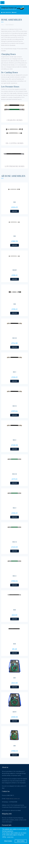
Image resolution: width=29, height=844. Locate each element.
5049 (14, 643)
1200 (14, 202)
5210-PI (14, 711)
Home (2, 24)
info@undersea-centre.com (13, 798)
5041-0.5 (14, 338)
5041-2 (14, 440)
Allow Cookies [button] (21, 841)
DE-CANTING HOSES (14, 143)
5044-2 (14, 575)
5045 (14, 609)
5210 (14, 677)
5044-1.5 (14, 541)
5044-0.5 (14, 474)
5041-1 (14, 372)
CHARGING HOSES (14, 120)
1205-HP (14, 270)
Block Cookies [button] (8, 841)
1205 (14, 236)
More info (14, 211)
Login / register (6, 12)
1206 (14, 304)
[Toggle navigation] (2, 2)
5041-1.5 (14, 406)
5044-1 (14, 507)
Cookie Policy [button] (10, 837)
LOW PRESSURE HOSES (14, 166)
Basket (14, 12)
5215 (14, 745)
